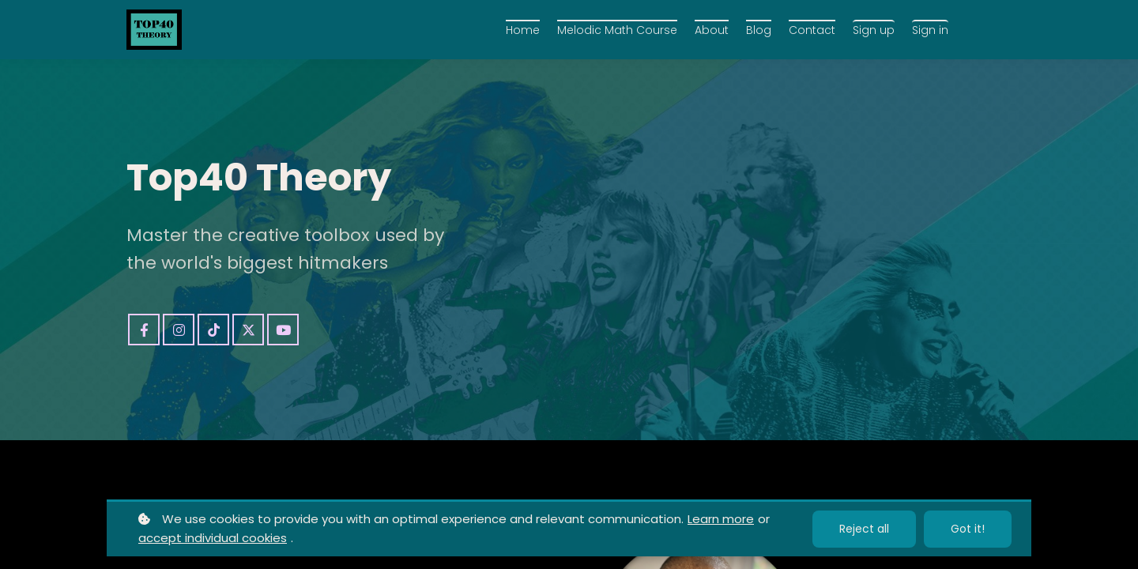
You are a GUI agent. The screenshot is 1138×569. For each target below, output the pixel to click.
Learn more (721, 519)
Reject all (864, 529)
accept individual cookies (212, 537)
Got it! (968, 529)
